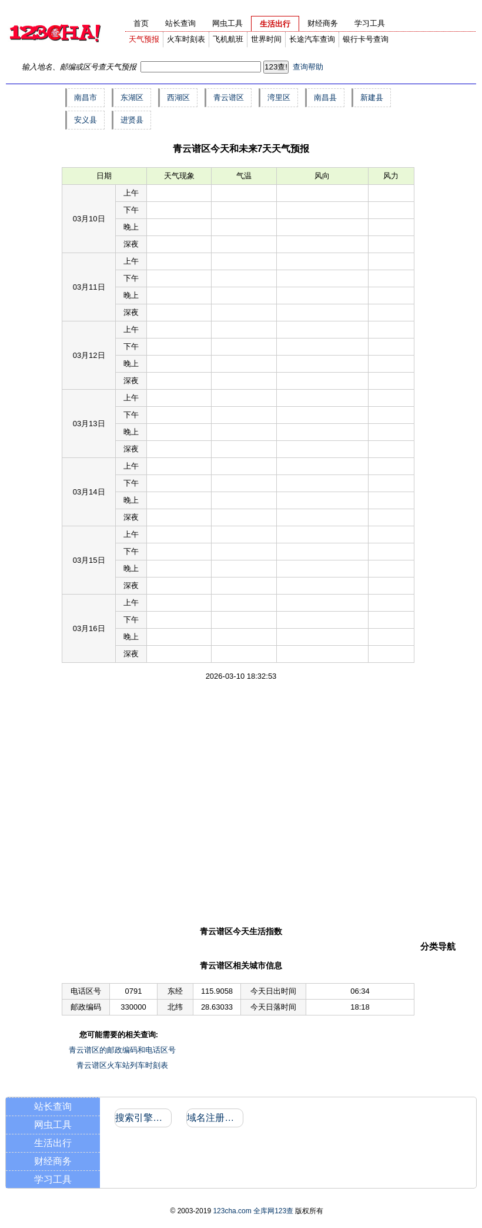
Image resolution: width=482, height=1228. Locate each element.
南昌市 (85, 97)
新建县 (371, 97)
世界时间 (266, 39)
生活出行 (53, 1143)
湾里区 (278, 97)
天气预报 (144, 39)
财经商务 (53, 1161)
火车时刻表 (186, 39)
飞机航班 (228, 39)
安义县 (85, 119)
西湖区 (178, 97)
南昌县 (325, 97)
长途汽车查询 (312, 39)
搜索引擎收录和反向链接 (142, 1118)
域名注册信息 (214, 1118)
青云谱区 (228, 97)
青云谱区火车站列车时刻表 (122, 1065)
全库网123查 (273, 1211)
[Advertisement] (110, 802)
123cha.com (232, 1211)
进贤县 (131, 119)
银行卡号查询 (366, 39)
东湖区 (131, 97)
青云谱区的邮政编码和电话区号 (122, 1050)
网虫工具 (53, 1125)
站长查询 (53, 1106)
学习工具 (53, 1179)
